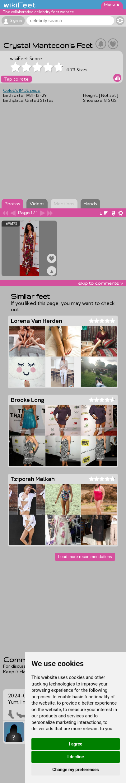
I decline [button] (75, 756)
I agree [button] (75, 743)
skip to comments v (100, 283)
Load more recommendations (85, 556)
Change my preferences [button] (75, 769)
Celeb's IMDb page (21, 90)
